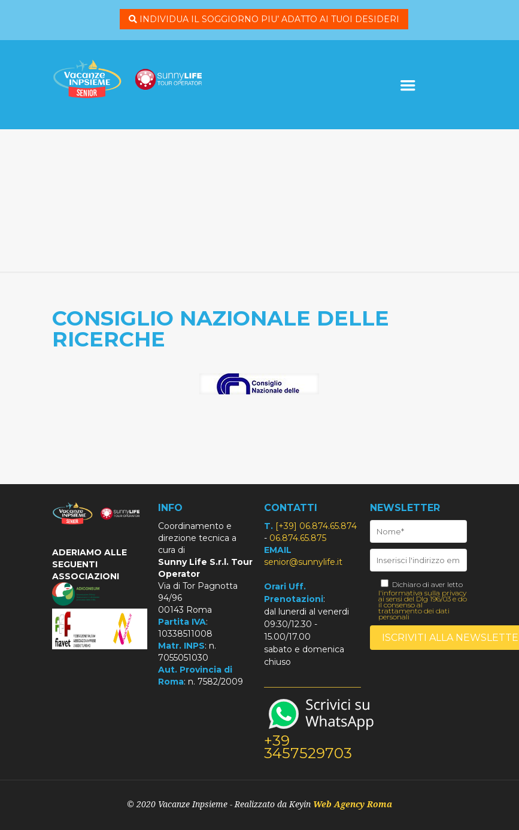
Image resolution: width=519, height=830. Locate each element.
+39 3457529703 (308, 746)
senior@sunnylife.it (303, 562)
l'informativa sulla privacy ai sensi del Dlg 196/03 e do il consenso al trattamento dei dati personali (422, 605)
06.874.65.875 (297, 538)
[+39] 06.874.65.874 (316, 526)
